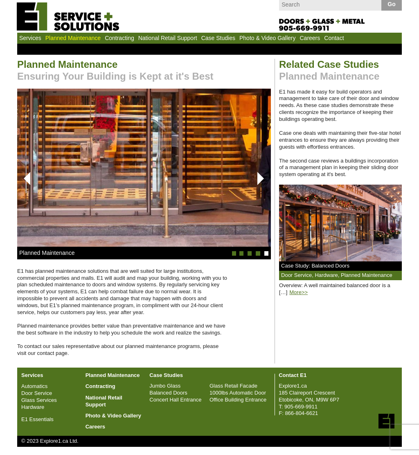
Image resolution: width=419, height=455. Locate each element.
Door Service (36, 393)
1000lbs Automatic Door (238, 393)
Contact (334, 38)
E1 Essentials (37, 419)
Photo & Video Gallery (267, 38)
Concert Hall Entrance (175, 400)
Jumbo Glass (164, 386)
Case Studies (218, 38)
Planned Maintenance (73, 38)
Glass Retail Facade (233, 386)
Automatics (34, 386)
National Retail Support (167, 38)
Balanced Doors (168, 393)
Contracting (119, 38)
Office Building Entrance (238, 400)
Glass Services (39, 400)
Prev (23, 178)
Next (260, 178)
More (298, 292)
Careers (310, 38)
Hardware (32, 407)
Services (30, 38)
